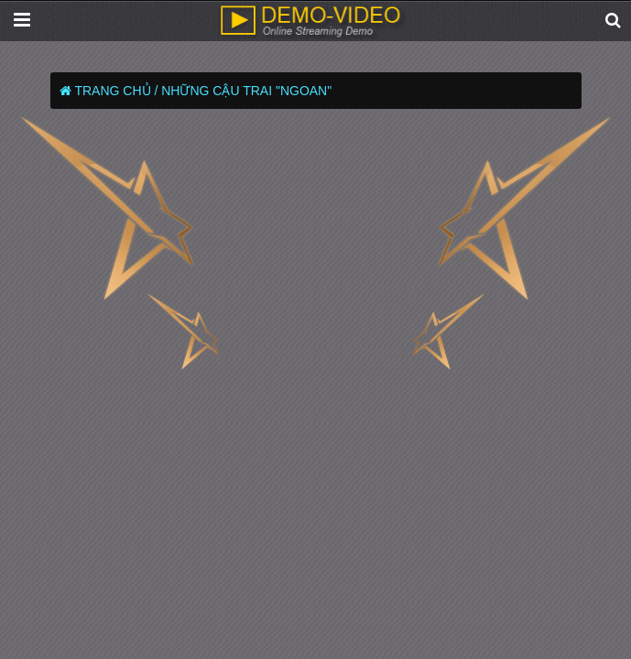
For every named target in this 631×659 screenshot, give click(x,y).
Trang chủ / (116, 90)
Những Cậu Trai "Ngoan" (246, 90)
